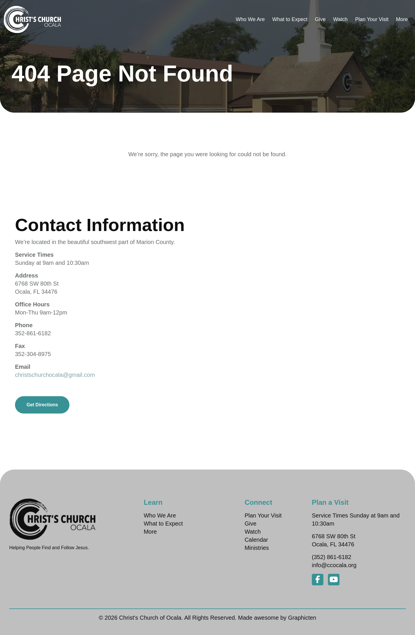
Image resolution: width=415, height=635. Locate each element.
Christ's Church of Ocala (150, 617)
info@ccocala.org (334, 565)
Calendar (256, 540)
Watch (340, 19)
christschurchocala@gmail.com (55, 375)
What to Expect (290, 19)
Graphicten (302, 617)
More (402, 19)
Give (320, 19)
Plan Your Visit (371, 19)
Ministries (257, 548)
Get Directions (42, 404)
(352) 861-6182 (331, 557)
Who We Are (250, 19)
